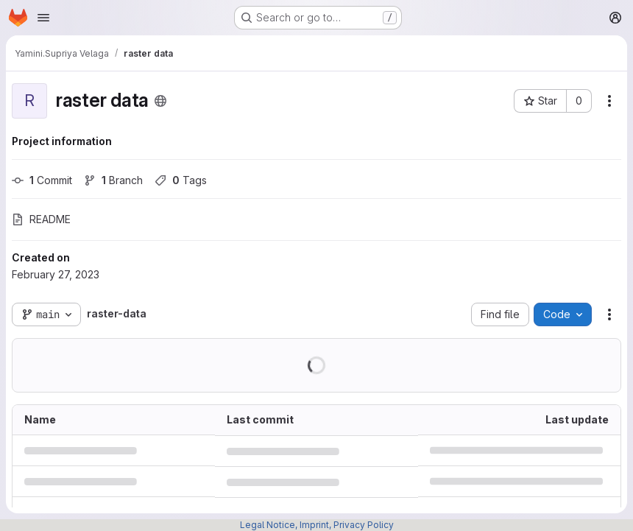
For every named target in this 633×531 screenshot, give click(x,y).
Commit (42, 180)
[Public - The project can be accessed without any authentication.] (160, 101)
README (41, 219)
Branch (113, 180)
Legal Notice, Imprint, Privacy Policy (317, 524)
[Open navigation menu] (43, 17)
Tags (181, 180)
